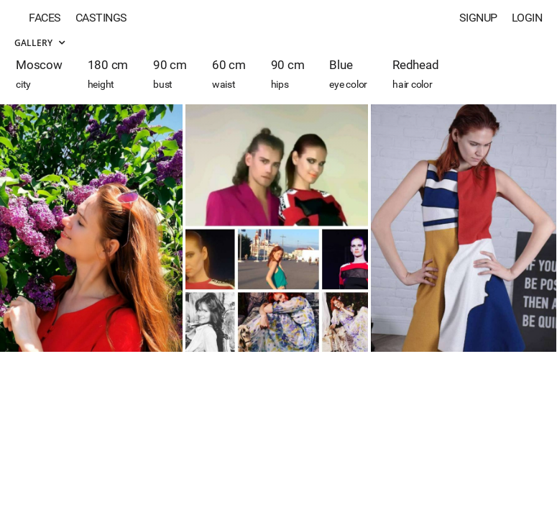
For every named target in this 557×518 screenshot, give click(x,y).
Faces (45, 17)
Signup (478, 17)
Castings (101, 17)
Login (527, 17)
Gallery (39, 43)
